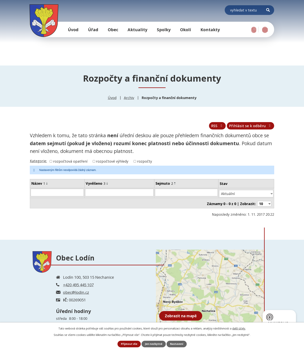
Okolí (185, 29)
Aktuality (137, 29)
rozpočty (144, 163)
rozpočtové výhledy (112, 163)
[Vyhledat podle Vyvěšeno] (119, 194)
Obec (113, 29)
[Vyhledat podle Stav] (246, 194)
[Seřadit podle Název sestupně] (47, 186)
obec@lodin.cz (76, 291)
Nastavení (178, 344)
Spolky (164, 29)
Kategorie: (38, 162)
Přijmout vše (128, 344)
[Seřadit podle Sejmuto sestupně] (175, 186)
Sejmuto (164, 185)
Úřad (93, 29)
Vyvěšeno (95, 185)
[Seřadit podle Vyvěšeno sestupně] (107, 186)
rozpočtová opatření (70, 163)
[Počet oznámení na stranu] (264, 203)
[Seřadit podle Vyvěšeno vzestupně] (107, 184)
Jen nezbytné (153, 344)
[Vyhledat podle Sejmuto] (186, 194)
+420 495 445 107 (78, 284)
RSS (210, 127)
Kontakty (210, 29)
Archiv (129, 97)
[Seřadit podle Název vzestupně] (47, 184)
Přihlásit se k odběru (248, 127)
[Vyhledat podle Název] (57, 194)
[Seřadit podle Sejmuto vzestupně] (175, 184)
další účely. (239, 328)
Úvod (73, 29)
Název (38, 185)
